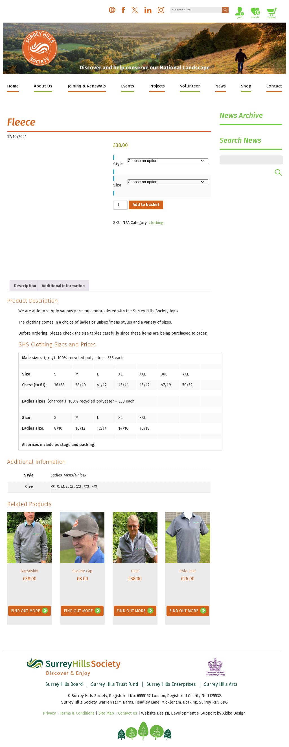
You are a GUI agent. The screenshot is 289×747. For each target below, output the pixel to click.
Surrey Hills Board (64, 684)
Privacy (49, 713)
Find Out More (25, 610)
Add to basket (146, 204)
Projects (157, 86)
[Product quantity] (120, 205)
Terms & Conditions (77, 713)
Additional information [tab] (63, 286)
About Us (43, 86)
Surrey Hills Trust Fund (114, 684)
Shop (246, 86)
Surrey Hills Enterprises (171, 684)
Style (118, 164)
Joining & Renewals (87, 86)
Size (117, 185)
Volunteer (190, 86)
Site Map (106, 713)
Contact (274, 86)
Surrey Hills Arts (220, 684)
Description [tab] (25, 286)
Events (127, 86)
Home (13, 86)
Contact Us (127, 713)
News (220, 86)
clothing (156, 222)
